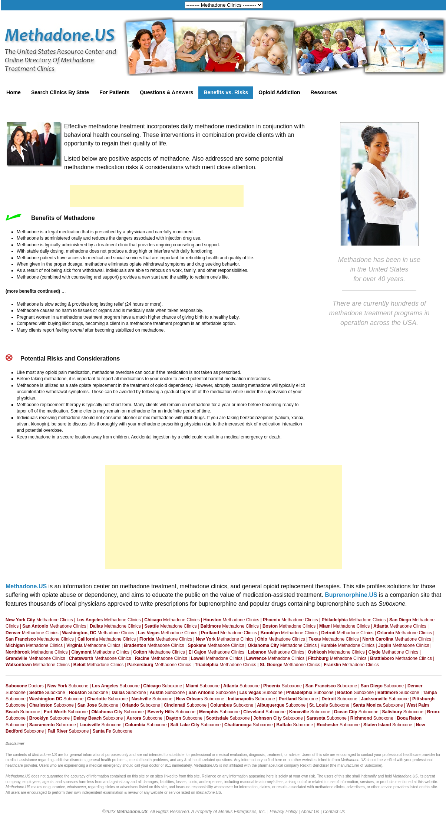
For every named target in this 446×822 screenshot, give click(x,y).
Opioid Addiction (279, 92)
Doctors (25, 685)
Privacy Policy (283, 811)
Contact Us (334, 811)
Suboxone (68, 685)
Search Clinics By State (60, 92)
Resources (324, 92)
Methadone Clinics (39, 619)
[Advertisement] (157, 196)
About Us (310, 811)
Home (13, 92)
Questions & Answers (166, 92)
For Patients (114, 92)
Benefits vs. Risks (226, 92)
